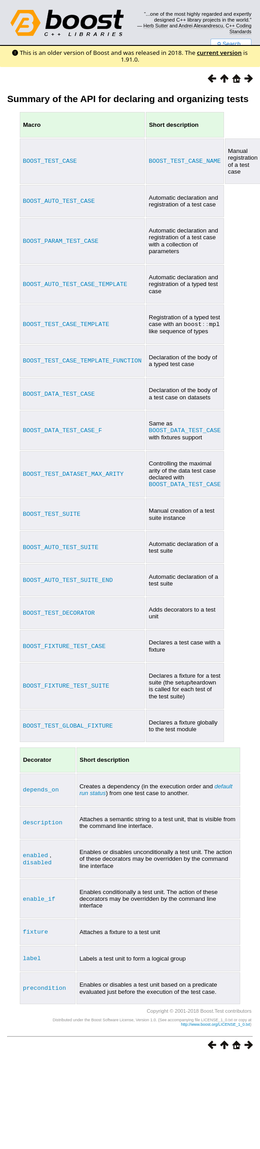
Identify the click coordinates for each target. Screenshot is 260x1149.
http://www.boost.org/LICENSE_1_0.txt (215, 1022)
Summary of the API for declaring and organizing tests (128, 99)
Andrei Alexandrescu (201, 25)
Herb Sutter (155, 25)
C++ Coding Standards (238, 28)
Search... (231, 44)
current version (219, 53)
